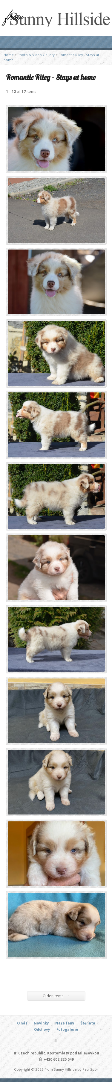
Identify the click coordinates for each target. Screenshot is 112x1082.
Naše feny (64, 1023)
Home (9, 54)
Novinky (41, 1023)
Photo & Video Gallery (36, 54)
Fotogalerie (67, 1029)
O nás (22, 1023)
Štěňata (88, 1023)
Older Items (56, 995)
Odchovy (42, 1029)
